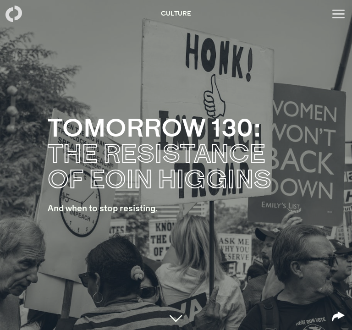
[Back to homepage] (14, 14)
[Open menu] (338, 14)
